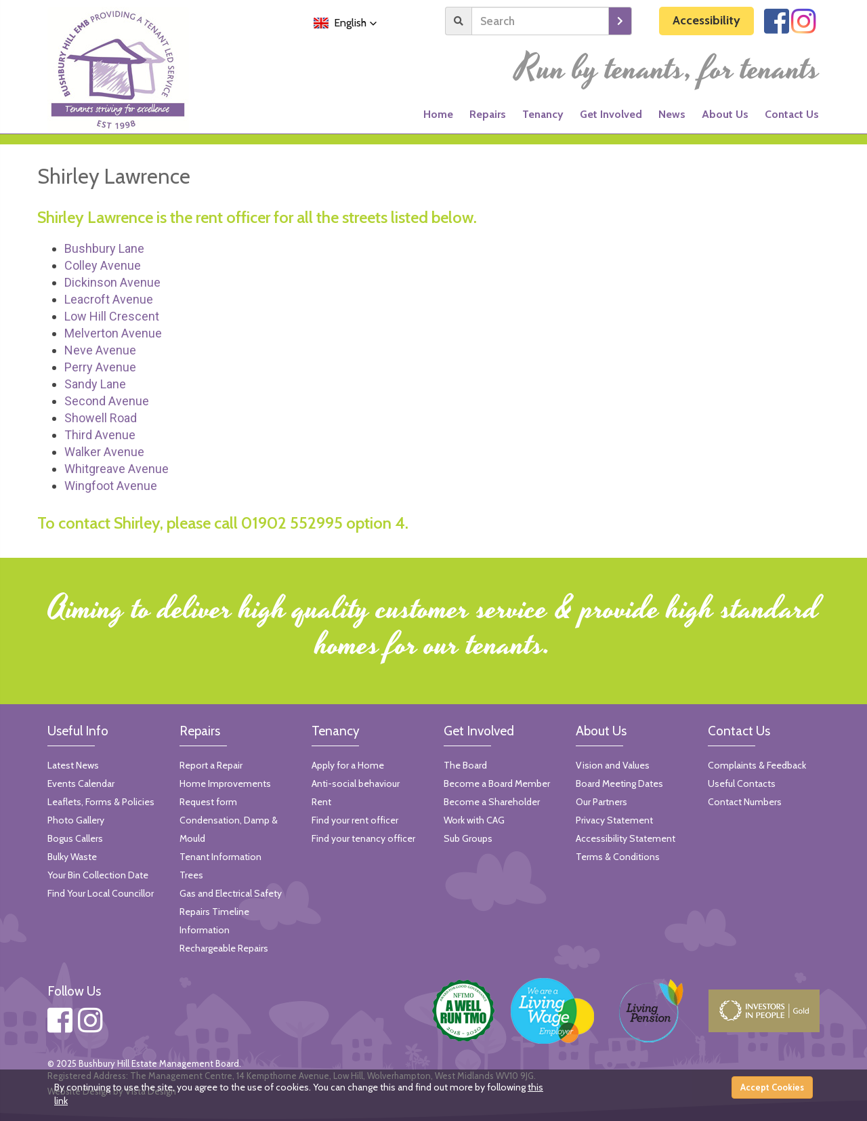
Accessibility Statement (625, 838)
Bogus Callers (75, 838)
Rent (321, 802)
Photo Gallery (75, 820)
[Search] (540, 21)
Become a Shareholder (492, 802)
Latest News (73, 765)
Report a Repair (210, 765)
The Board (465, 765)
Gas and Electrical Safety (230, 893)
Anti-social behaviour (356, 783)
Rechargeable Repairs (223, 948)
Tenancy (543, 114)
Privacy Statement (614, 820)
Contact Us (792, 114)
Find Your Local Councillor (100, 893)
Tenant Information (220, 857)
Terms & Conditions (618, 857)
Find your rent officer (355, 820)
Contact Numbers (745, 802)
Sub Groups (468, 838)
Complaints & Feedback (757, 765)
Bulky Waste (72, 857)
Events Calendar (80, 783)
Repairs (487, 114)
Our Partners (601, 802)
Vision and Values (613, 765)
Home (438, 114)
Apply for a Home (348, 765)
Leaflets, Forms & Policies (100, 802)
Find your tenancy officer (363, 838)
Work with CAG (474, 820)
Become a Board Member (497, 783)
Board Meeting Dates (619, 783)
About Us (725, 114)
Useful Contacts (742, 783)
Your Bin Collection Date (97, 875)
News (671, 114)
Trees (191, 875)
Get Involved (611, 114)
